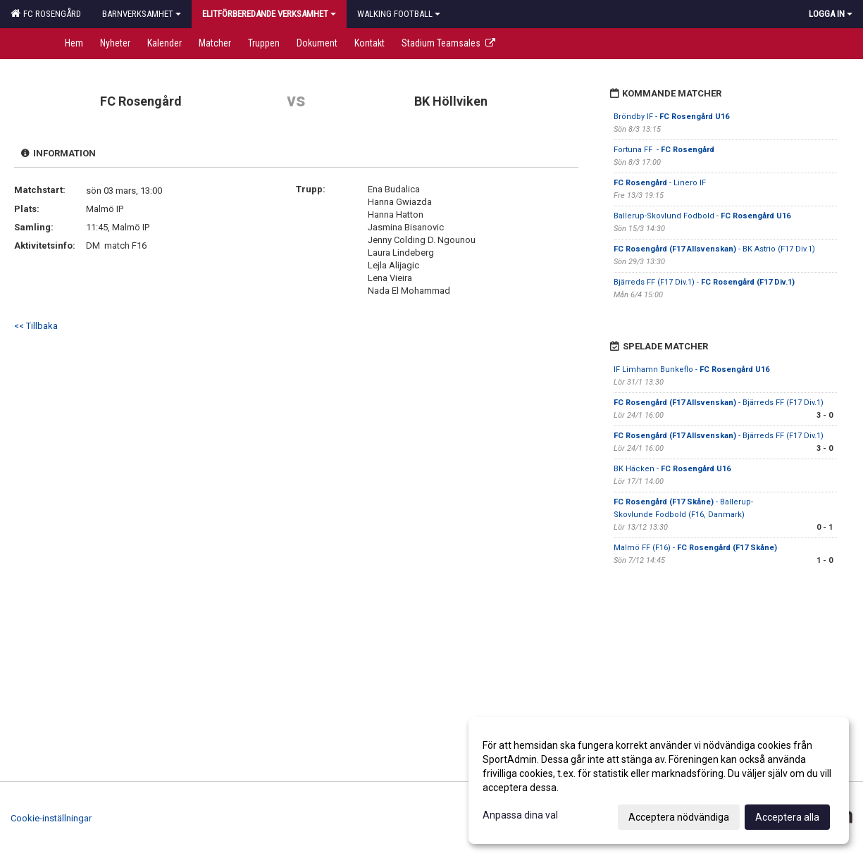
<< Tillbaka (36, 326)
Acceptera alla (787, 817)
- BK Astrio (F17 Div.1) (714, 249)
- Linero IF (660, 182)
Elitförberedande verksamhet (269, 13)
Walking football (398, 13)
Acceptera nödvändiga (678, 817)
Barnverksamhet (141, 13)
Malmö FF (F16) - (695, 547)
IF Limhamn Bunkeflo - (691, 369)
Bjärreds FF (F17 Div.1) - (704, 282)
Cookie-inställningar (51, 818)
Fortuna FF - (664, 149)
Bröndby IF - (671, 116)
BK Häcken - (672, 468)
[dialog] (658, 780)
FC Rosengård (46, 13)
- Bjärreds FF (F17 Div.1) (719, 402)
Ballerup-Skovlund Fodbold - (702, 215)
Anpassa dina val (520, 815)
